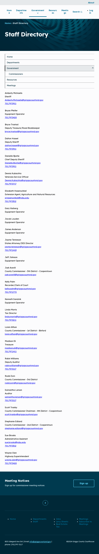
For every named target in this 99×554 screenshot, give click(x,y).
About (91, 2)
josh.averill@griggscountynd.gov (20, 274)
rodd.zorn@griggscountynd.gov (20, 383)
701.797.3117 (10, 369)
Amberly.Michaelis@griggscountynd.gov (24, 100)
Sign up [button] (84, 483)
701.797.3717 (10, 184)
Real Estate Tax (61, 525)
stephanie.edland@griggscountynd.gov (24, 428)
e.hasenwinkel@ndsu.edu (17, 198)
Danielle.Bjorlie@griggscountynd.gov (23, 163)
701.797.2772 (11, 292)
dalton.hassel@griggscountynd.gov (22, 145)
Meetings (64, 11)
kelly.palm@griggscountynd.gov (20, 288)
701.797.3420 (11, 117)
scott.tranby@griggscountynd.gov (21, 414)
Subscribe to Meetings (85, 522)
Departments (21, 11)
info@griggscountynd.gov (40, 541)
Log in (91, 11)
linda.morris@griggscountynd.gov (21, 316)
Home (9, 11)
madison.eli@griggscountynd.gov (21, 348)
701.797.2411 (11, 351)
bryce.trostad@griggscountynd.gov (22, 131)
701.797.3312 (10, 201)
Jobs (58, 519)
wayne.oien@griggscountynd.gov (21, 460)
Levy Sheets (62, 521)
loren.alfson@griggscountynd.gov (21, 334)
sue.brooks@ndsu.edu (15, 442)
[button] (45, 503)
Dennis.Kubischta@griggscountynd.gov (24, 180)
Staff (35, 521)
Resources (53, 11)
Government (37, 11)
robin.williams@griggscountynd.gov (22, 365)
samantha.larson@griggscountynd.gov (23, 397)
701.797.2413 (11, 250)
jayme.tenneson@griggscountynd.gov (23, 247)
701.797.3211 (10, 320)
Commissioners (16, 74)
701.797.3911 (10, 103)
